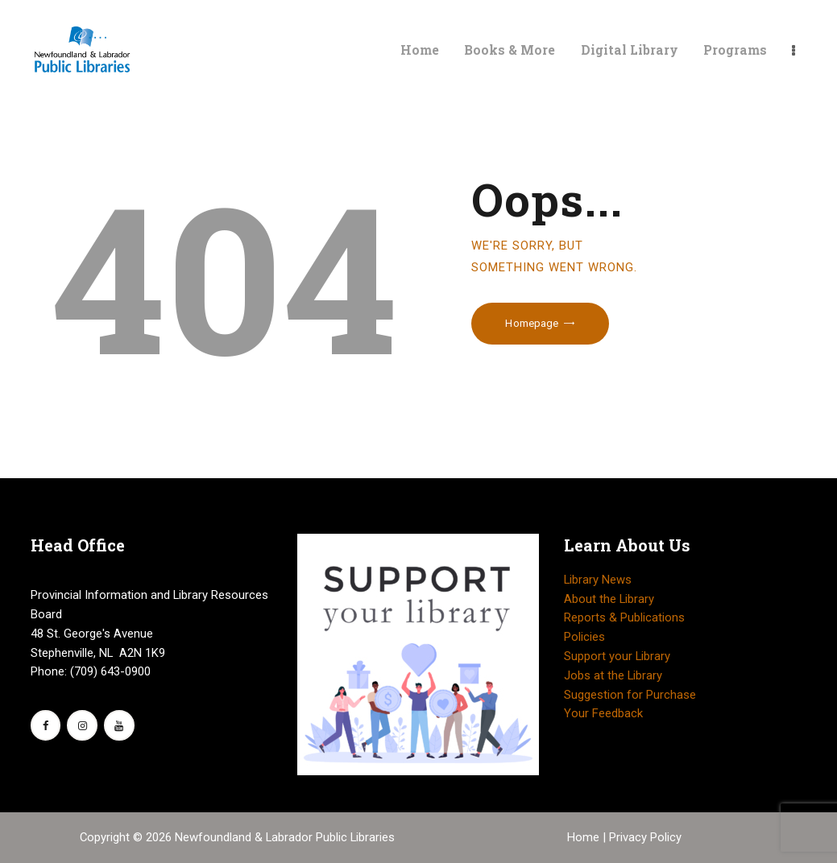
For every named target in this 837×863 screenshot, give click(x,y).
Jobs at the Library (613, 675)
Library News (598, 579)
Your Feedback (603, 713)
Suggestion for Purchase (630, 695)
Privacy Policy (645, 837)
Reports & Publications (624, 617)
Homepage (531, 323)
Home (585, 837)
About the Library (609, 599)
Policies (584, 637)
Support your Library (617, 656)
